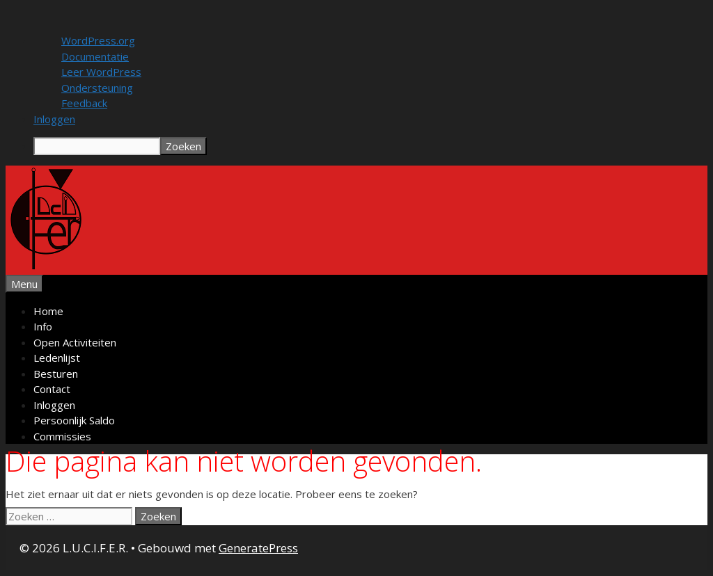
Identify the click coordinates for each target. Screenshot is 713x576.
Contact (51, 389)
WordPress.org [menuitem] (98, 40)
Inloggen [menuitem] (54, 119)
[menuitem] (370, 146)
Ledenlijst (56, 358)
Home (48, 311)
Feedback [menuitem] (84, 103)
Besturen (55, 374)
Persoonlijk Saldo (74, 420)
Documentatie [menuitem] (95, 56)
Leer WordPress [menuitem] (101, 72)
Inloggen (54, 405)
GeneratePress (258, 548)
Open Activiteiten (74, 342)
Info (42, 326)
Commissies (62, 436)
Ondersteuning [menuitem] (97, 88)
